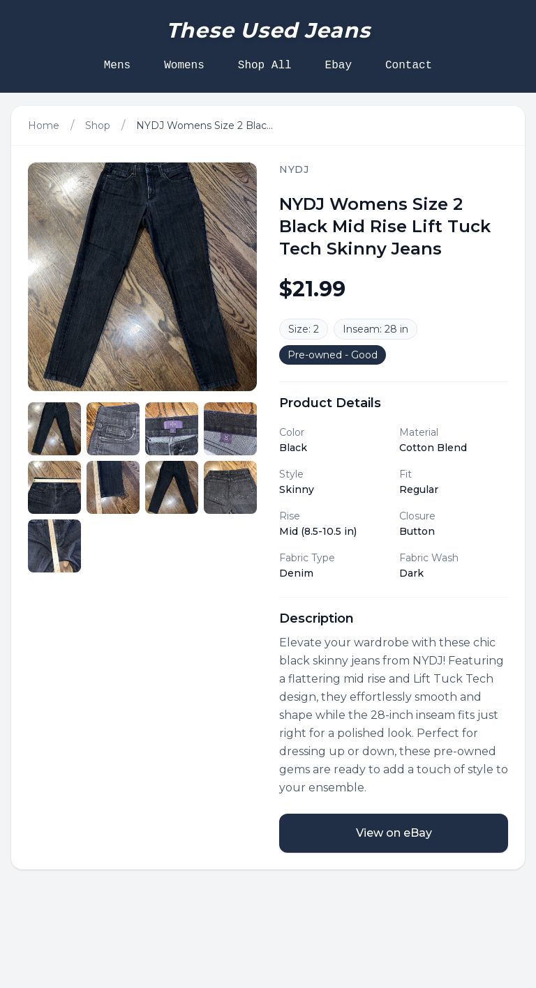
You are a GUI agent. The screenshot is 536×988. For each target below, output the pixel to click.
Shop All (265, 65)
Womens (184, 65)
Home (43, 125)
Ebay (338, 65)
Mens (117, 65)
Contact (408, 65)
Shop (97, 125)
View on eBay (394, 832)
